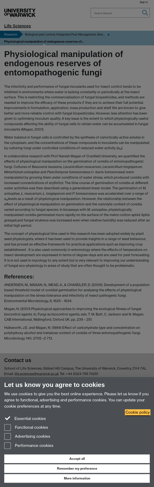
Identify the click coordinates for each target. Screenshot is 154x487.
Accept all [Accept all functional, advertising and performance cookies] (77, 459)
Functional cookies (26, 428)
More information (77, 478)
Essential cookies (25, 418)
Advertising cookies (27, 437)
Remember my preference (77, 468)
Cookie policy (138, 412)
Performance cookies (28, 446)
